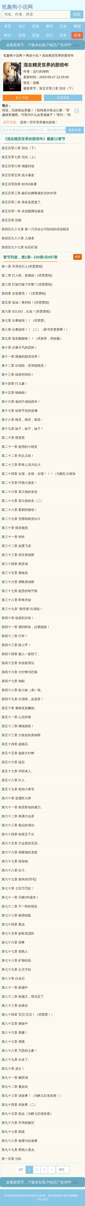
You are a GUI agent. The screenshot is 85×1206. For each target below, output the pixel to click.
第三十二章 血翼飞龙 (16, 546)
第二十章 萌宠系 (13, 437)
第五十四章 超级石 (15, 744)
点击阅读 (63, 97)
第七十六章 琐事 (13, 942)
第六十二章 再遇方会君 (18, 816)
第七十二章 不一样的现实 (19, 906)
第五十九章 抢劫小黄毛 (18, 789)
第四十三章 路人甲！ (16, 645)
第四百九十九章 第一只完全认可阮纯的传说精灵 (35, 229)
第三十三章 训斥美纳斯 (18, 555)
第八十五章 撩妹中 (15, 1023)
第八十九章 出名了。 (16, 1059)
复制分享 (74, 130)
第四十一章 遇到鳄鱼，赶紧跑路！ (26, 627)
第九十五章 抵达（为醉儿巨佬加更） (27, 1113)
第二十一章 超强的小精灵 (19, 446)
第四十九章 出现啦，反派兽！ (23, 699)
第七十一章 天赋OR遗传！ (20, 897)
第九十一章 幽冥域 (15, 1077)
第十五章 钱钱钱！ (15, 392)
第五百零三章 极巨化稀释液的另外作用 (29, 193)
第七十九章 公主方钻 (16, 969)
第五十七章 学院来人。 (18, 771)
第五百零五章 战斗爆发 (18, 175)
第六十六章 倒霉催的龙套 (19, 852)
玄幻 (21, 26)
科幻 (7, 35)
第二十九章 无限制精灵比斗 (21, 519)
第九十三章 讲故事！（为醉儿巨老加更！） (32, 1095)
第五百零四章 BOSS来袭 (19, 184)
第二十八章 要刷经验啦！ (19, 510)
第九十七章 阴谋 (13, 1131)
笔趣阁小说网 (17, 7)
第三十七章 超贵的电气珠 (19, 591)
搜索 (76, 14)
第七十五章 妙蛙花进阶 (18, 933)
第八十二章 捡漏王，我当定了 (23, 996)
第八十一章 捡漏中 (15, 987)
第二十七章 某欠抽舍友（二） (23, 500)
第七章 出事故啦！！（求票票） (24, 320)
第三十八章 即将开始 (16, 600)
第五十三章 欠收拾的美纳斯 (21, 735)
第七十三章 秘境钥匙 (16, 915)
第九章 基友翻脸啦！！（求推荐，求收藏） (32, 338)
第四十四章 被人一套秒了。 (21, 654)
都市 (49, 26)
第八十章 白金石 (13, 978)
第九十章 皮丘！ (13, 1068)
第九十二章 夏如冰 (15, 1086)
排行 (49, 35)
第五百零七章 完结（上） (19, 157)
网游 (77, 26)
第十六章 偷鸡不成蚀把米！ (21, 401)
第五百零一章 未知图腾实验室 (23, 211)
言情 (21, 35)
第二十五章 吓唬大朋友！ (19, 482)
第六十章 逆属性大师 (16, 798)
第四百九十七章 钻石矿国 (19, 247)
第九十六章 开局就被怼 (18, 1122)
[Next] (52, 1170)
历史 (63, 26)
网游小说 (32, 55)
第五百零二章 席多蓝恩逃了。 (23, 202)
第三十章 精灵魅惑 (15, 528)
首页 (7, 26)
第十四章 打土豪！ (15, 383)
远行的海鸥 (41, 71)
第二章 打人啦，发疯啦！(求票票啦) (27, 275)
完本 (63, 35)
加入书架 (22, 97)
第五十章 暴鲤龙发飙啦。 (19, 708)
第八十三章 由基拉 (15, 1005)
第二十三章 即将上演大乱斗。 (23, 464)
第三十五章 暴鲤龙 (15, 573)
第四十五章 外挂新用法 (18, 663)
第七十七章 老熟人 (15, 951)
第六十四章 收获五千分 (18, 834)
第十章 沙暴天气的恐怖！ (19, 347)
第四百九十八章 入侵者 (18, 238)
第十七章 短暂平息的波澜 (19, 410)
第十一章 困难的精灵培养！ (21, 356)
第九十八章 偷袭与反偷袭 (19, 1140)
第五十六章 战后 (13, 762)
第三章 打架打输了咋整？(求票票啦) (27, 284)
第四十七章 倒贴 (13, 681)
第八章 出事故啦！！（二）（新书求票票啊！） (35, 329)
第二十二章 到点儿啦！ (18, 455)
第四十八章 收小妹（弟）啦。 (23, 690)
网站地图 (42, 1199)
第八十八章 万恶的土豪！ (19, 1050)
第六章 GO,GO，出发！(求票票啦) (26, 311)
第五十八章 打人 (13, 780)
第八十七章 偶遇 (13, 1041)
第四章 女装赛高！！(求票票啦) (24, 293)
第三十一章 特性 (13, 537)
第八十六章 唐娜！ (15, 1032)
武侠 (35, 26)
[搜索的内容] (36, 14)
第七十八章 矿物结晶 (16, 960)
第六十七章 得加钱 (15, 861)
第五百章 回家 (12, 220)
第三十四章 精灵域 (15, 564)
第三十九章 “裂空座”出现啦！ (22, 609)
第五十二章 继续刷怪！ (18, 726)
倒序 (77, 256)
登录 (77, 35)
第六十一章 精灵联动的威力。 (23, 807)
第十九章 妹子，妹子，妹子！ (23, 428)
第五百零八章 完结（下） (57, 88)
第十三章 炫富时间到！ (18, 374)
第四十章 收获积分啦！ (18, 618)
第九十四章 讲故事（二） (19, 1104)
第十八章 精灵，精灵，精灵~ (22, 419)
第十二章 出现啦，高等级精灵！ (24, 365)
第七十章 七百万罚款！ (18, 888)
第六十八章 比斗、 (15, 870)
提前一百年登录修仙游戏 (37, 122)
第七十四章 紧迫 (13, 924)
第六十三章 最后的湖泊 (18, 825)
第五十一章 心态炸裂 (16, 717)
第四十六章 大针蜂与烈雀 (19, 672)
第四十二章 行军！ (15, 636)
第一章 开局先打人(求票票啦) (22, 266)
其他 (35, 35)
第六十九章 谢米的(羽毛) (19, 879)
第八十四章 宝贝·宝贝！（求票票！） (28, 1014)
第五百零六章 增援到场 (18, 166)
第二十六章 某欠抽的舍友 (19, 491)
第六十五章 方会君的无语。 (21, 843)
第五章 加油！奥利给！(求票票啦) (25, 302)
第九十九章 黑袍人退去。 (19, 1149)
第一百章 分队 (12, 1158)
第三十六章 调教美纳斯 (18, 582)
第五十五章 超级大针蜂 (18, 753)
